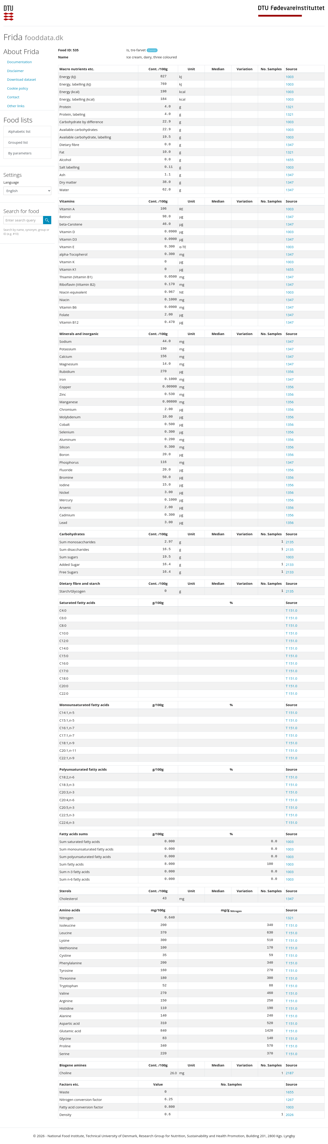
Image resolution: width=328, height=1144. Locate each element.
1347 (289, 144)
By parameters (19, 153)
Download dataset (21, 79)
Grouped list (18, 142)
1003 (289, 76)
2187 (289, 1073)
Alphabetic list (19, 131)
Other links (15, 106)
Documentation (19, 62)
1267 (289, 1099)
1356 (289, 371)
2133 (289, 564)
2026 (289, 1114)
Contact (13, 97)
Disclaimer (15, 70)
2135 (289, 542)
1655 (289, 159)
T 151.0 (291, 610)
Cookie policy (17, 88)
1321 (289, 106)
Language (11, 182)
